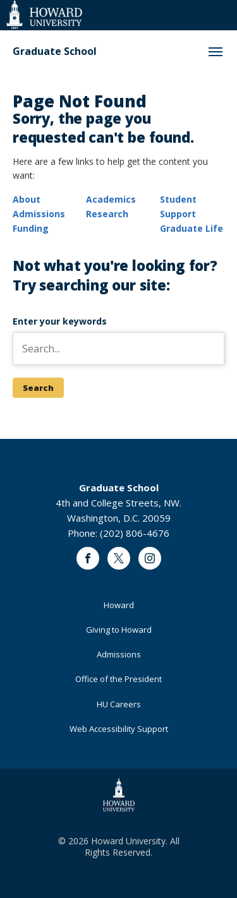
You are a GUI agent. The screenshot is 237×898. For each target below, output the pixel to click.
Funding (31, 228)
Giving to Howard (119, 629)
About (26, 199)
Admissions (39, 214)
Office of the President (118, 679)
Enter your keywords (60, 321)
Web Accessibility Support (119, 728)
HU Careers (119, 704)
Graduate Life (191, 228)
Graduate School (55, 51)
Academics (111, 199)
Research (107, 214)
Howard (119, 605)
